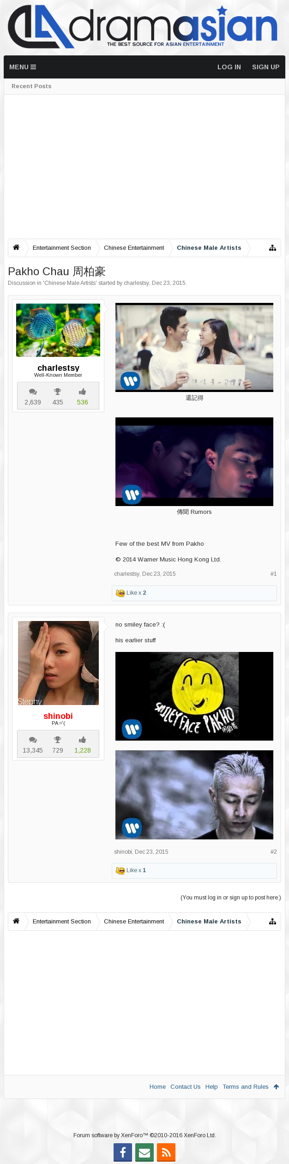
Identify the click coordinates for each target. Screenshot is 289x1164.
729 (57, 750)
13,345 (33, 750)
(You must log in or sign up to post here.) (231, 897)
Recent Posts (31, 86)
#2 (274, 852)
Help (211, 1086)
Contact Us (185, 1086)
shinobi (123, 852)
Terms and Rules (246, 1086)
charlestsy (136, 283)
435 (57, 402)
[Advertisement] (144, 166)
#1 (274, 574)
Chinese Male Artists (70, 283)
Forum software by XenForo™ (144, 1135)
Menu (22, 67)
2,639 (32, 402)
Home (158, 1086)
